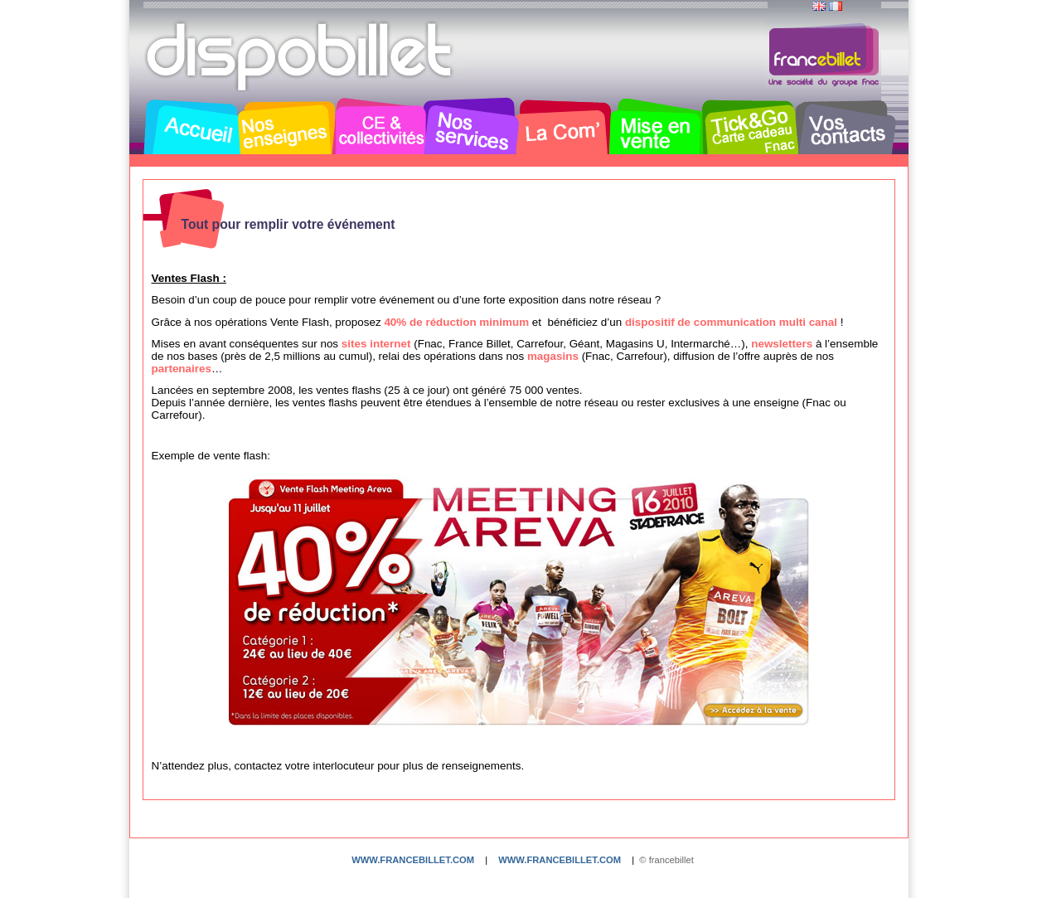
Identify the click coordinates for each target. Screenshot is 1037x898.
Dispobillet (301, 56)
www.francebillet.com (412, 860)
